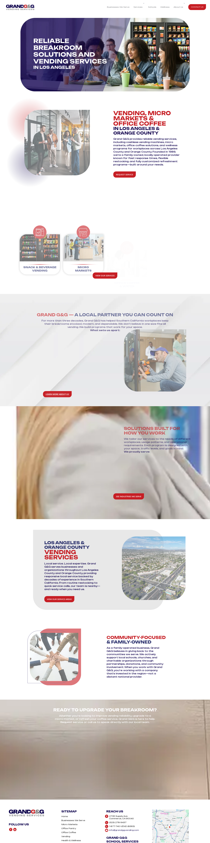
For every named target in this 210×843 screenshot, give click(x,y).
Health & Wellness (71, 822)
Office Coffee (68, 814)
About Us (179, 7)
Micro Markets (69, 806)
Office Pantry (68, 810)
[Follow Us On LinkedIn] (15, 811)
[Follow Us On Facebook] (11, 811)
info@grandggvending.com (124, 811)
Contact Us (197, 7)
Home (64, 798)
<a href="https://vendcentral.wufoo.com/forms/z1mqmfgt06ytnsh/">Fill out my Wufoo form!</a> (105, 740)
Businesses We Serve (118, 7)
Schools (152, 7)
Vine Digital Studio (118, 841)
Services (139, 7)
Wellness (165, 7)
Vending (65, 818)
